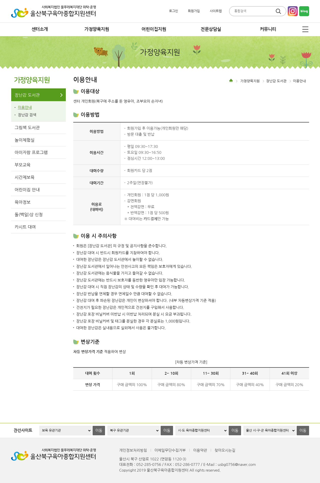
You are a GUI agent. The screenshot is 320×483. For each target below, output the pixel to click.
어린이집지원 (154, 29)
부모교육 (23, 165)
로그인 (173, 11)
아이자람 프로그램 (31, 152)
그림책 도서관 (27, 127)
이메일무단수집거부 (170, 450)
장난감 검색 (27, 115)
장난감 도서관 (27, 95)
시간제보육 (25, 177)
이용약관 (200, 450)
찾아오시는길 (224, 450)
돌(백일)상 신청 (29, 214)
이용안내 (25, 107)
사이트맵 (216, 11)
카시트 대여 (25, 227)
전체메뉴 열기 (305, 29)
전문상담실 (211, 29)
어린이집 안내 (27, 190)
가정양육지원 (96, 29)
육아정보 (23, 202)
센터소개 (40, 29)
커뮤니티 (268, 29)
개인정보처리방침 (133, 450)
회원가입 (194, 11)
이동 (98, 430)
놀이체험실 (25, 140)
